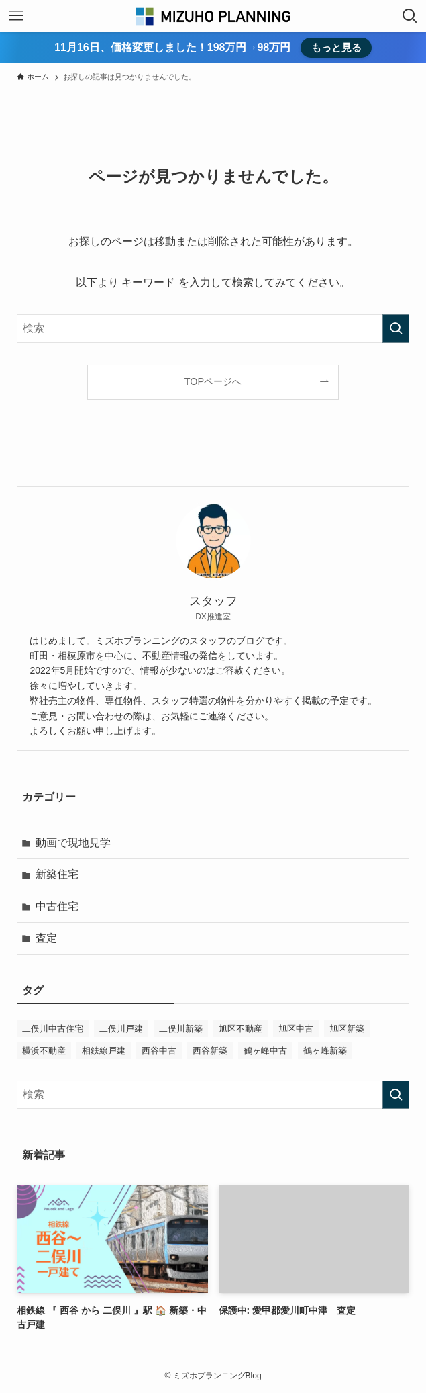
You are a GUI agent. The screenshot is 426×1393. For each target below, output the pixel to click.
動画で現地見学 (73, 842)
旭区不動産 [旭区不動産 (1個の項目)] (240, 1029)
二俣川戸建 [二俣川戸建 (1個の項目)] (121, 1029)
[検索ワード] (213, 328)
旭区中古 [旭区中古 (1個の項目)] (295, 1029)
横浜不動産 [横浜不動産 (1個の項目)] (44, 1051)
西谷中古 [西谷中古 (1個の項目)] (159, 1051)
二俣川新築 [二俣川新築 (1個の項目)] (181, 1029)
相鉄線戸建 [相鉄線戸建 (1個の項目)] (103, 1051)
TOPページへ (213, 381)
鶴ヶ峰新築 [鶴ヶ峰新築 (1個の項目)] (325, 1051)
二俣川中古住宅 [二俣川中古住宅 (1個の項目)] (52, 1029)
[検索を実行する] (395, 328)
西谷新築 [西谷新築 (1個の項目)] (210, 1051)
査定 (46, 938)
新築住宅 (57, 874)
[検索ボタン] (410, 16)
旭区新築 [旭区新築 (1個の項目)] (346, 1029)
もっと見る (336, 47)
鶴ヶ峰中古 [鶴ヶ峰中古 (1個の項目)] (265, 1051)
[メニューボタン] (16, 16)
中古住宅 (57, 906)
